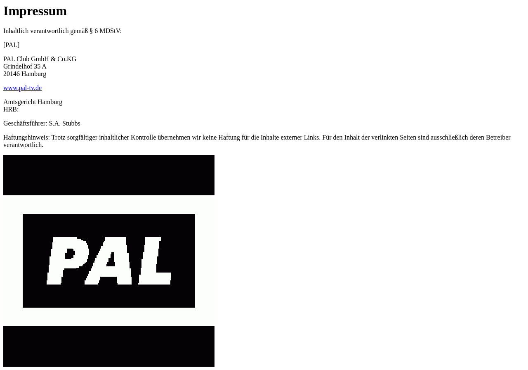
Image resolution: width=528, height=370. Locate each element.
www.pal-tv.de (22, 87)
